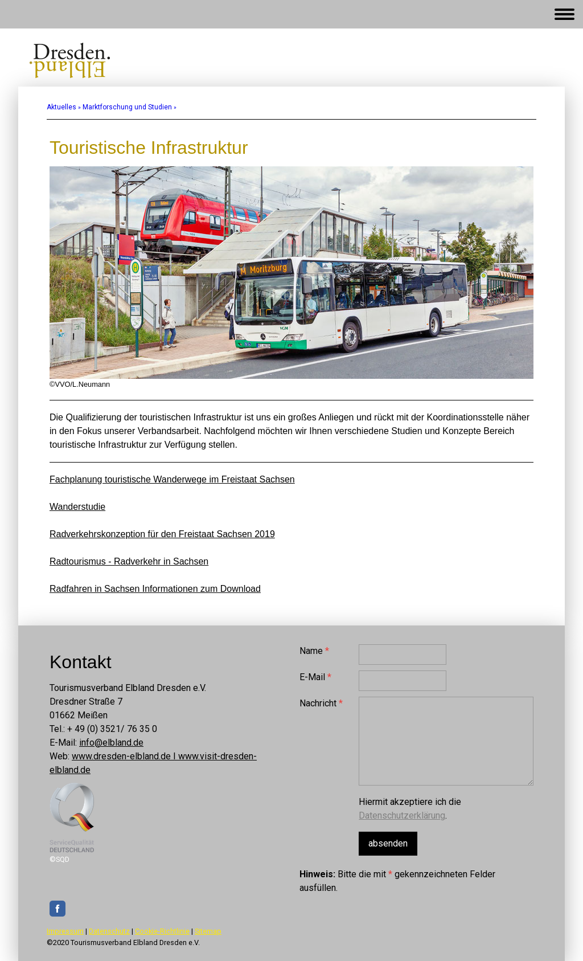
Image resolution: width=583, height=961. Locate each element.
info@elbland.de (111, 742)
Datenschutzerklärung (402, 815)
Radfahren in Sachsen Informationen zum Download (155, 589)
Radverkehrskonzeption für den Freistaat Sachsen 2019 (162, 534)
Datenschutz (109, 931)
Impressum (65, 931)
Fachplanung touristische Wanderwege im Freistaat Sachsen (172, 479)
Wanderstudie (77, 507)
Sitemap (208, 931)
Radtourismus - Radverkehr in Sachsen (129, 561)
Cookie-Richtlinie (162, 931)
